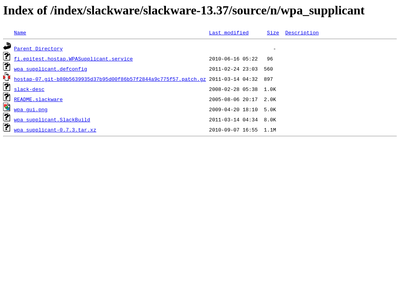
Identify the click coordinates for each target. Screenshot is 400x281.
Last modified (228, 32)
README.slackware (38, 99)
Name (20, 32)
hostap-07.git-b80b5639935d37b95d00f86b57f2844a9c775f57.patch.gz (110, 78)
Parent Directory (38, 48)
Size (273, 32)
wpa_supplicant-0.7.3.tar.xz (55, 129)
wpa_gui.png (31, 109)
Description (302, 32)
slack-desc (29, 88)
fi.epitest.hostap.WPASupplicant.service (73, 58)
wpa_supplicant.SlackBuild (52, 119)
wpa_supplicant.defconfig (50, 68)
